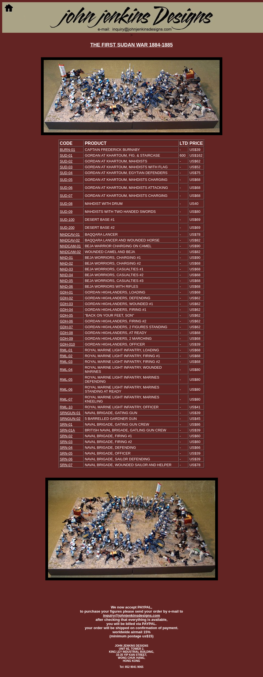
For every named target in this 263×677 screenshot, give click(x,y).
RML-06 (66, 389)
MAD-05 (66, 281)
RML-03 (66, 362)
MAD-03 (66, 269)
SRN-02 (66, 436)
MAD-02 (66, 263)
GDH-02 (66, 298)
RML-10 (66, 407)
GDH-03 (66, 304)
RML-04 (66, 370)
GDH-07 (66, 327)
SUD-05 (66, 180)
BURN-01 (67, 150)
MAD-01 (66, 257)
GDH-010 (67, 344)
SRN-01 (66, 424)
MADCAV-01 (70, 234)
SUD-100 (67, 219)
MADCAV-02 (70, 240)
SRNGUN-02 (70, 419)
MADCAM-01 (70, 246)
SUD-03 (66, 167)
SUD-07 (66, 196)
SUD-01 (66, 155)
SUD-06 (66, 188)
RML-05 (66, 379)
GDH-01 (66, 292)
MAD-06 (66, 286)
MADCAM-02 (70, 252)
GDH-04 (66, 310)
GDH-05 (66, 315)
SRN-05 (66, 453)
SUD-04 (66, 173)
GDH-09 (66, 338)
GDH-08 (66, 333)
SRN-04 (66, 447)
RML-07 (66, 399)
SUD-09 (66, 212)
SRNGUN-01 (70, 413)
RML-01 (66, 350)
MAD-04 (66, 275)
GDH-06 (66, 321)
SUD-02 (66, 161)
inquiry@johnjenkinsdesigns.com (131, 615)
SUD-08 (66, 204)
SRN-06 (66, 459)
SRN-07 (66, 465)
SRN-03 (66, 442)
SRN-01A (67, 430)
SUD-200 (67, 227)
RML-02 (66, 356)
